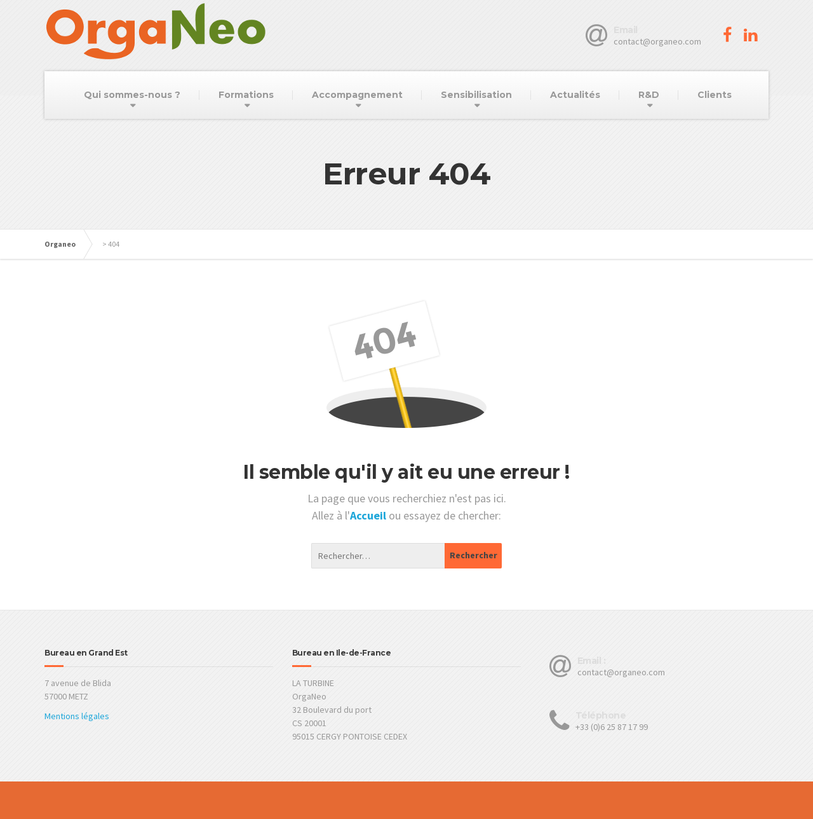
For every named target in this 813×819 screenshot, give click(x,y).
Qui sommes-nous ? (132, 94)
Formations (246, 94)
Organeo (60, 244)
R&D (648, 94)
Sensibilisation (476, 94)
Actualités (575, 94)
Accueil (369, 515)
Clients (714, 94)
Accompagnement (357, 94)
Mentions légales (76, 716)
